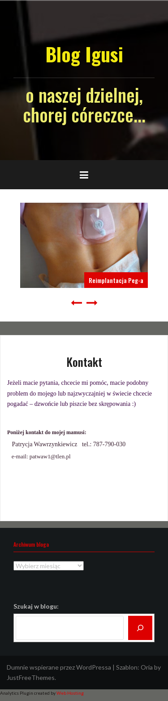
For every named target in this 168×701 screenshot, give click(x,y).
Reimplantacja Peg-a (116, 280)
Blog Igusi (84, 54)
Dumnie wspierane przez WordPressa (59, 667)
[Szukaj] (140, 628)
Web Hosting (70, 693)
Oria (147, 667)
